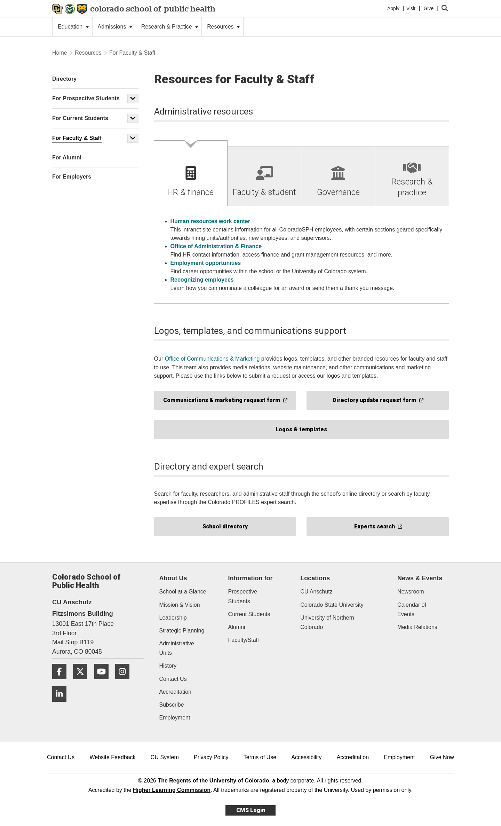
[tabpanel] (301, 255)
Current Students (249, 614)
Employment (174, 718)
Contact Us (173, 679)
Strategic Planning (182, 631)
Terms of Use (260, 757)
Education (73, 27)
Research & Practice (169, 27)
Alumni (236, 627)
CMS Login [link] (250, 810)
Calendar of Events (411, 609)
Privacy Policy (211, 757)
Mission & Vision (179, 605)
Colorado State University (331, 605)
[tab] (191, 173)
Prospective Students (242, 596)
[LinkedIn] (62, 704)
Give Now (442, 757)
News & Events (419, 578)
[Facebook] (62, 682)
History (168, 666)
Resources (223, 27)
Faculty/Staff (243, 640)
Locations (315, 578)
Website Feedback (112, 757)
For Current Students (80, 118)
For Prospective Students (86, 98)
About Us (173, 578)
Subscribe (171, 705)
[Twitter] (83, 682)
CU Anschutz (316, 592)
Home (59, 53)
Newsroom (410, 592)
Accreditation (175, 692)
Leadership (173, 618)
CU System (165, 757)
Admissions (115, 27)
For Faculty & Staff (77, 138)
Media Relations (417, 627)
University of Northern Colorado (327, 622)
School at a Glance (182, 592)
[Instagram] (125, 682)
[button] (132, 98)
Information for (250, 578)
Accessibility (306, 757)
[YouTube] (104, 682)
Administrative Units (176, 648)
